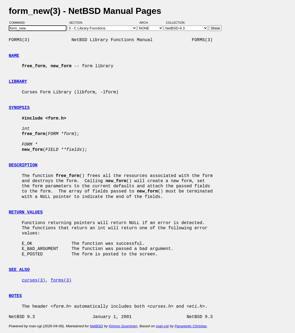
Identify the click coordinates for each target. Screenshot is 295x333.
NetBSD (96, 326)
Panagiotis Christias (191, 326)
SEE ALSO (19, 270)
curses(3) (33, 280)
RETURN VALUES (26, 212)
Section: (77, 22)
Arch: (146, 22)
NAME (14, 56)
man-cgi (162, 326)
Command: (19, 22)
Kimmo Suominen (123, 326)
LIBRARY (18, 82)
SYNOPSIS (19, 108)
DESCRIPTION (23, 165)
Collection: (175, 22)
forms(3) (61, 280)
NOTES (15, 296)
